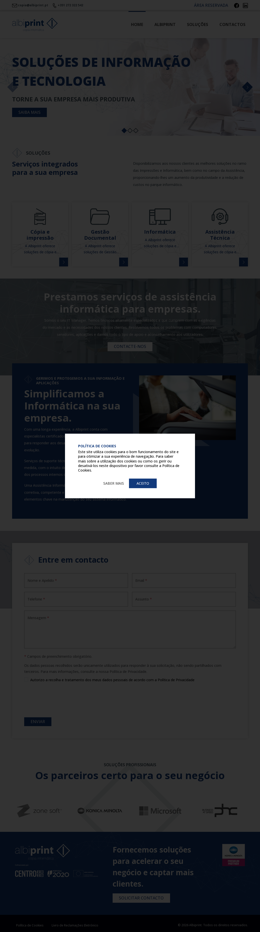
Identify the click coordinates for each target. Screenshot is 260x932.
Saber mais (113, 483)
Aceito (143, 483)
